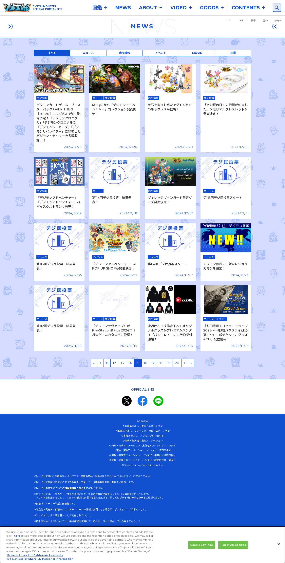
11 (107, 363)
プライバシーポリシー (131, 497)
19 (168, 363)
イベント (160, 53)
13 (122, 363)
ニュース (88, 53)
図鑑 (233, 53)
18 (160, 363)
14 (130, 363)
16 (145, 363)
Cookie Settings (201, 545)
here (17, 536)
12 (114, 363)
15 (137, 363)
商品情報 (124, 53)
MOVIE (197, 53)
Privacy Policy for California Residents (35, 555)
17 (153, 363)
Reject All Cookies (233, 545)
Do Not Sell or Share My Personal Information (40, 559)
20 (177, 363)
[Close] (278, 545)
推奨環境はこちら (74, 488)
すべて (52, 53)
